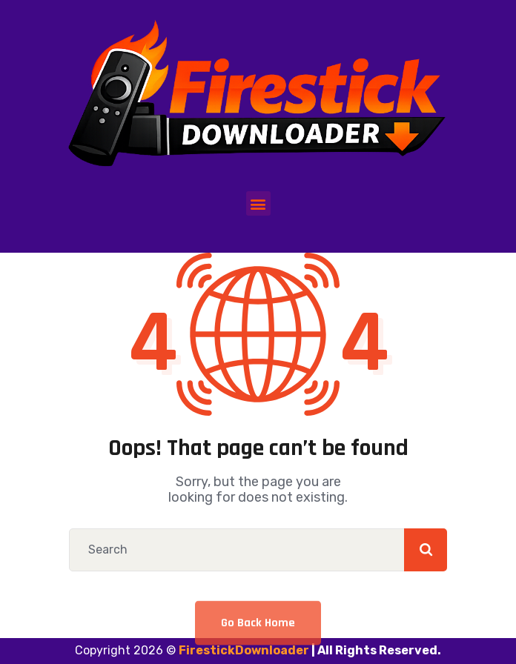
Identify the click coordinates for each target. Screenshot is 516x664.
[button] (258, 203)
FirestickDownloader (244, 650)
